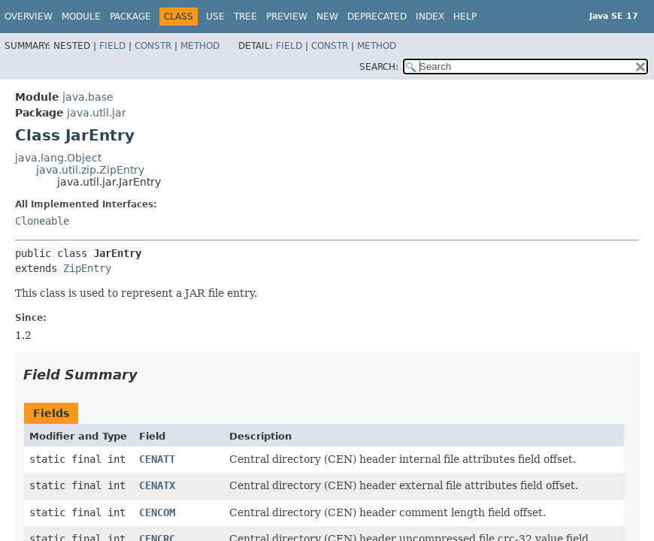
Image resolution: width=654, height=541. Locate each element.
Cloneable (42, 221)
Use (215, 16)
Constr (153, 46)
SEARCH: (378, 67)
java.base (88, 97)
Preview (286, 16)
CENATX (157, 485)
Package (130, 16)
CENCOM (157, 512)
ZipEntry (87, 268)
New (327, 16)
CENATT (157, 459)
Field (112, 46)
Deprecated (377, 16)
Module (81, 16)
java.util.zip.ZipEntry (90, 170)
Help (465, 16)
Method (200, 46)
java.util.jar (96, 113)
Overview (29, 16)
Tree (245, 16)
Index (430, 16)
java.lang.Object (58, 158)
